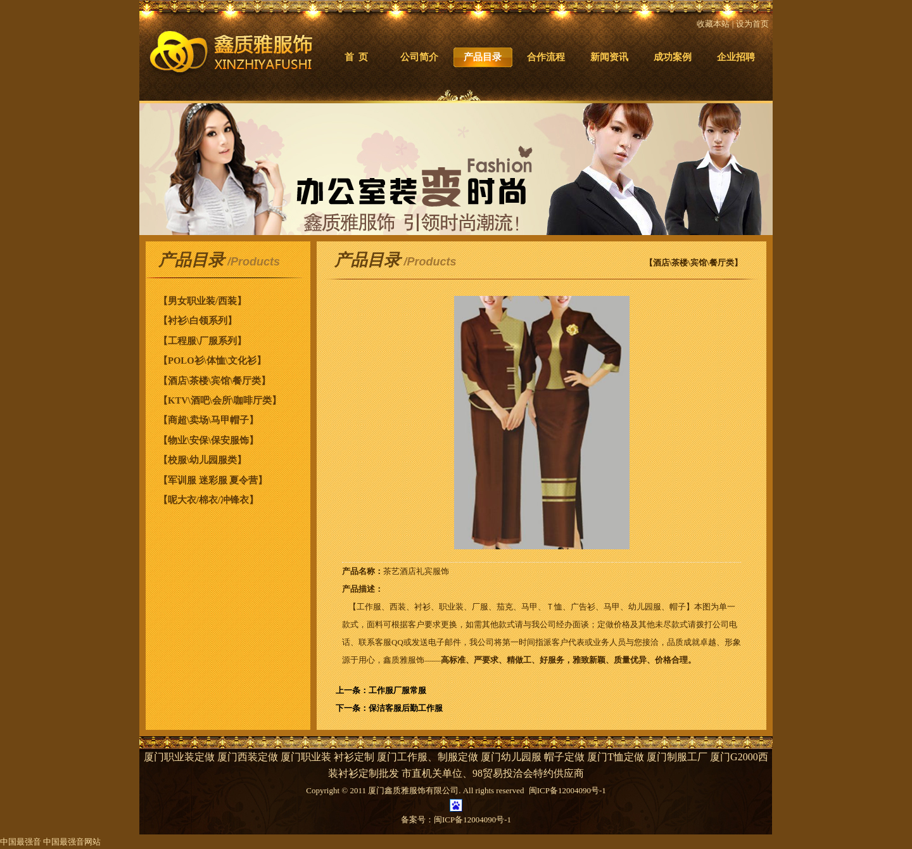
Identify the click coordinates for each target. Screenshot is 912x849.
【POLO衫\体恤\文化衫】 (212, 360)
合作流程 (546, 57)
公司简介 (419, 57)
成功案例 (673, 57)
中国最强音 (20, 841)
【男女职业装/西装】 (202, 301)
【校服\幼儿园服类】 (202, 460)
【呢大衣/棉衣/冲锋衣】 (208, 500)
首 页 (356, 57)
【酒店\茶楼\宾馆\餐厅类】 (214, 381)
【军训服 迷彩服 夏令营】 (212, 480)
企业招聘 (736, 57)
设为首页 (752, 24)
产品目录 (483, 57)
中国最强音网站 (72, 841)
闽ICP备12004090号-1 (472, 819)
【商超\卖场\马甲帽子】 (208, 420)
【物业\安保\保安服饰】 (208, 440)
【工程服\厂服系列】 (202, 341)
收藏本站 (713, 24)
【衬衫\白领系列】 (197, 321)
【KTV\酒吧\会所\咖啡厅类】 (219, 400)
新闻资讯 (609, 57)
